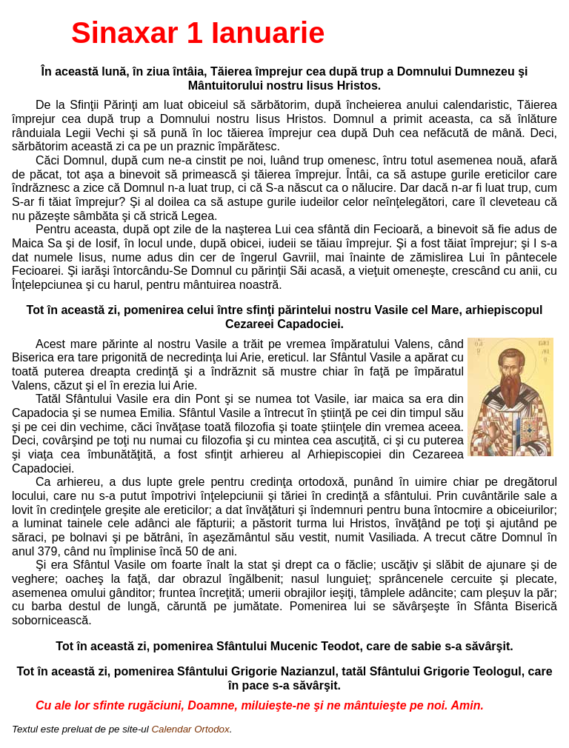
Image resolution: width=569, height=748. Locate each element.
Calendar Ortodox (190, 729)
